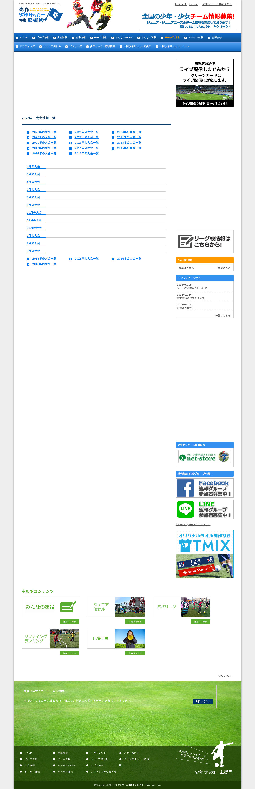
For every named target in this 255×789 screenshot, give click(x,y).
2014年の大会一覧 (44, 153)
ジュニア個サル (52, 46)
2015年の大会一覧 (129, 148)
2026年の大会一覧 (44, 132)
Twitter (193, 4)
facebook (181, 4)
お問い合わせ (203, 701)
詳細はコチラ (69, 621)
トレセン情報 (195, 37)
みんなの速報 (148, 37)
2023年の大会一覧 (44, 137)
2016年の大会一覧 (87, 148)
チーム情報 (100, 37)
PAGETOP (224, 675)
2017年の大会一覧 (44, 148)
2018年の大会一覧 (129, 142)
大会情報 (62, 37)
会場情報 (81, 37)
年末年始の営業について (191, 298)
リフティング (27, 46)
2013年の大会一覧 (87, 153)
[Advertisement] (205, 168)
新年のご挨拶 (184, 308)
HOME (24, 37)
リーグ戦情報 (172, 37)
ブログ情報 (42, 37)
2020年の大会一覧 (44, 142)
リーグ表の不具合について (192, 288)
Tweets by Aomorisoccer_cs (193, 524)
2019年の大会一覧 (87, 142)
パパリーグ (75, 46)
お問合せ (217, 37)
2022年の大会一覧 (87, 137)
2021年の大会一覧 (129, 137)
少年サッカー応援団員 (102, 46)
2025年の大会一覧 (87, 132)
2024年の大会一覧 (129, 132)
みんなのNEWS (124, 37)
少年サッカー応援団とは (217, 4)
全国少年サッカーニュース (175, 46)
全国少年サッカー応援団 (137, 46)
